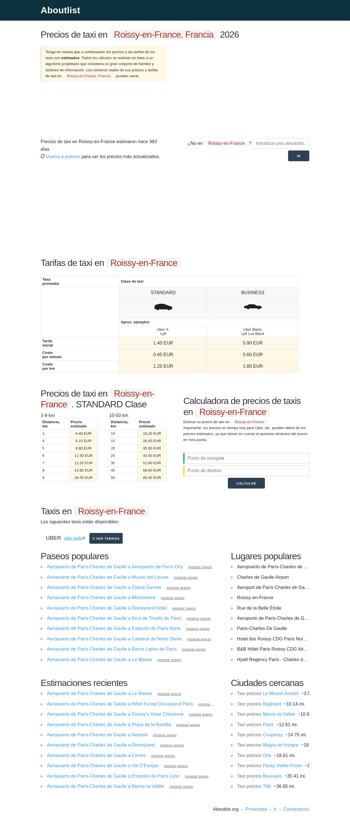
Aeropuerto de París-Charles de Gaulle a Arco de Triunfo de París (114, 618)
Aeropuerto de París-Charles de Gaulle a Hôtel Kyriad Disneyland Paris (120, 704)
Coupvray (260, 734)
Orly (254, 755)
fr (275, 809)
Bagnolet (259, 704)
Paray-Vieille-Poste (269, 765)
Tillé (254, 786)
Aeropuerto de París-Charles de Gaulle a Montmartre (101, 597)
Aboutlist (60, 10)
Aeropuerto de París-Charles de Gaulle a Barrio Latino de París (112, 649)
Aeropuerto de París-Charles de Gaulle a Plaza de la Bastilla (109, 724)
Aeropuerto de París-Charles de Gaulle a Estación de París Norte (114, 628)
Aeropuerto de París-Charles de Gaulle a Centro (96, 755)
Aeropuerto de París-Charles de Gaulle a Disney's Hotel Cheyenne (115, 714)
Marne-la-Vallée (266, 714)
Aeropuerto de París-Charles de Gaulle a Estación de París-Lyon (113, 776)
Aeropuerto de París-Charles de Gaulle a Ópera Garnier (104, 587)
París (255, 724)
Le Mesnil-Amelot (268, 693)
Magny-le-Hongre (268, 745)
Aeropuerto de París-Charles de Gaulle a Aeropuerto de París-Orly (115, 566)
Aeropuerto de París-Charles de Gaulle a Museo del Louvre (108, 577)
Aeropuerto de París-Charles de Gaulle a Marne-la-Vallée (105, 786)
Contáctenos (297, 809)
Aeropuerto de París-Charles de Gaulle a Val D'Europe (103, 765)
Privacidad (256, 809)
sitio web (73, 538)
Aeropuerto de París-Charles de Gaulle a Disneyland (101, 745)
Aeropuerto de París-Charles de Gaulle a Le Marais (99, 659)
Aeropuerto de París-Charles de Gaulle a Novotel (97, 734)
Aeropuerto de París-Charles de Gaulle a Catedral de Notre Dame (114, 638)
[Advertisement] (244, 88)
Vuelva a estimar (60, 156)
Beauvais (259, 776)
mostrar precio (200, 567)
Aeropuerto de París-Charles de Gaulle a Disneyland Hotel (107, 608)
